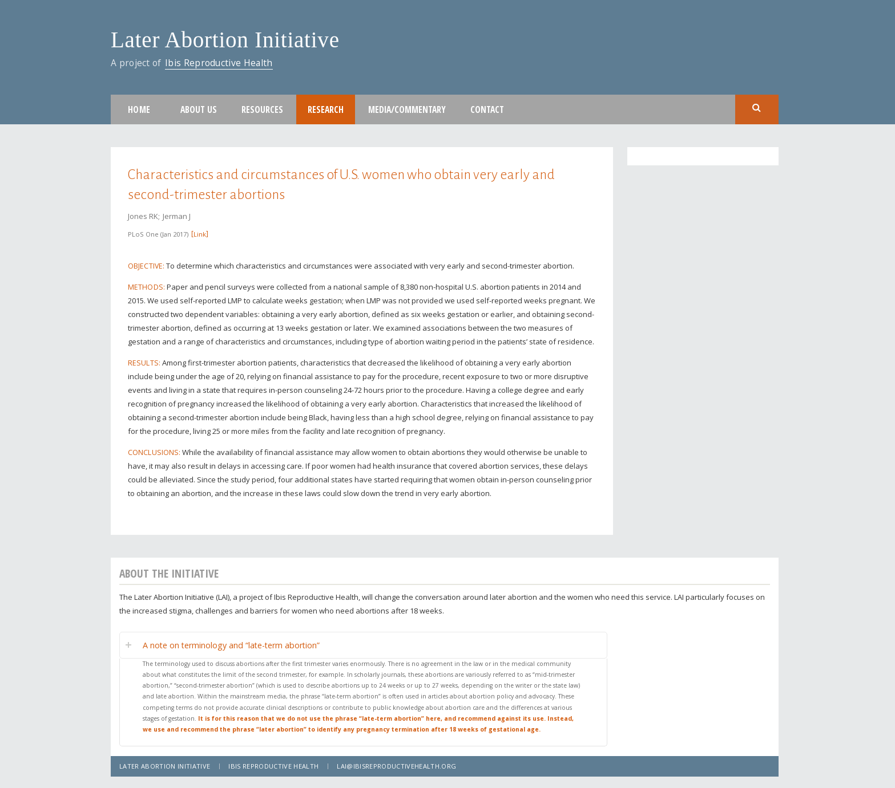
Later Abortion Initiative (225, 39)
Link (199, 234)
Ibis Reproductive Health (219, 62)
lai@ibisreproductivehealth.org (396, 766)
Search (757, 108)
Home (139, 109)
